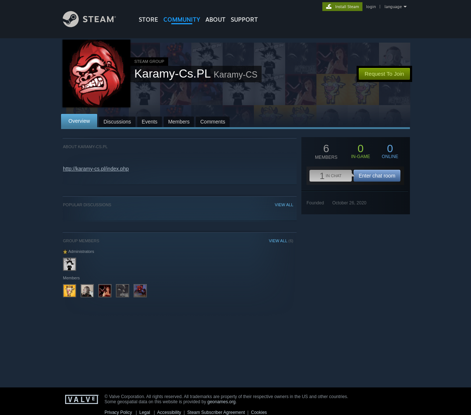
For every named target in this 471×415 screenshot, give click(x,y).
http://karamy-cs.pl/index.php (96, 169)
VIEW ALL (284, 205)
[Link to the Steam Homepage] (95, 25)
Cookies (259, 412)
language (393, 6)
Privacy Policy (118, 412)
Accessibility (169, 412)
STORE (148, 19)
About (215, 19)
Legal (144, 412)
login (371, 6)
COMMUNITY (181, 19)
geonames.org (222, 401)
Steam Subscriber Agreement (216, 412)
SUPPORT (244, 19)
